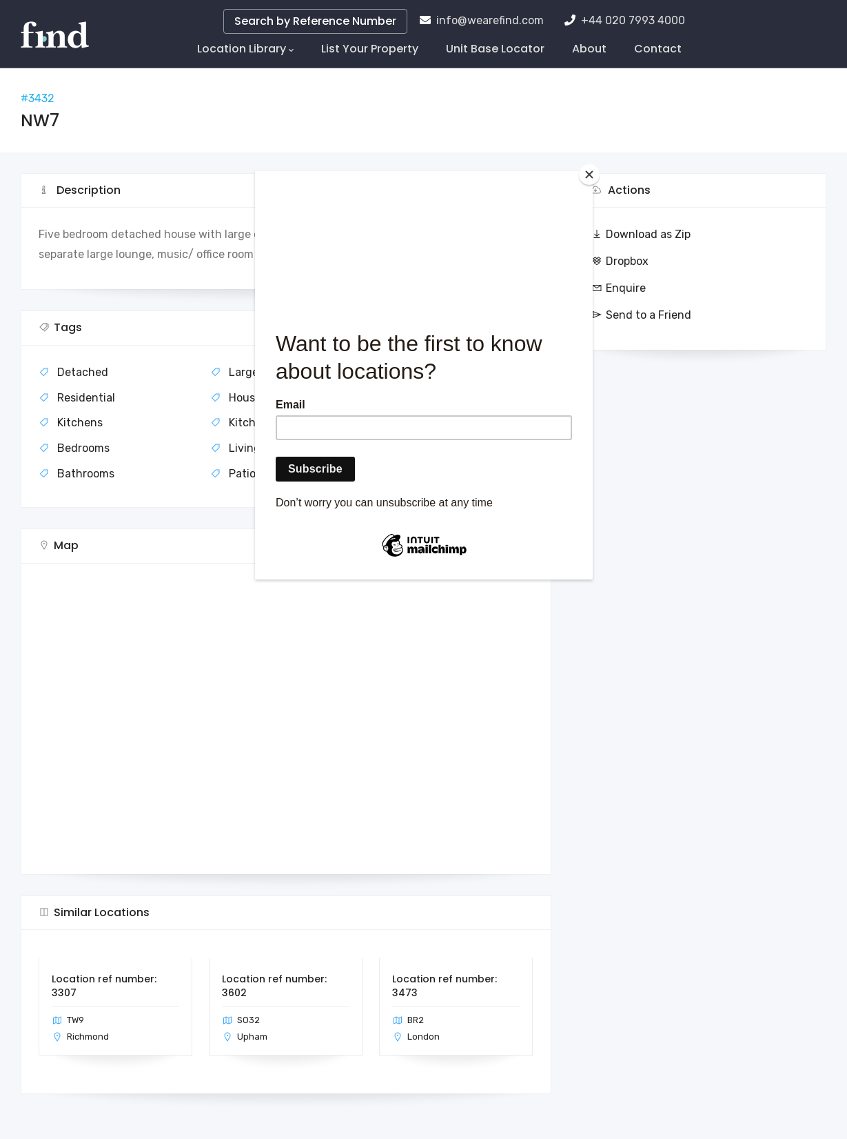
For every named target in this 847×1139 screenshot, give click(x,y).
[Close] (589, 174)
